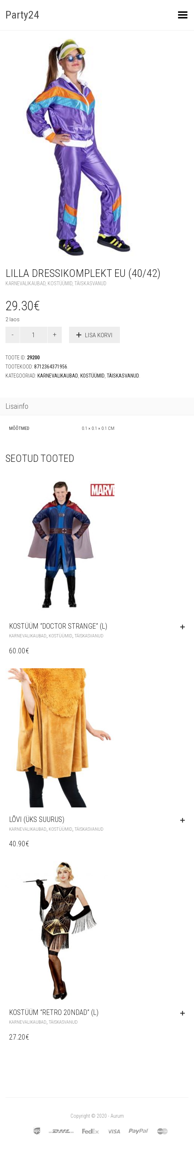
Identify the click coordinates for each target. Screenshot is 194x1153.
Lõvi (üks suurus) (36, 819)
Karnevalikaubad (25, 283)
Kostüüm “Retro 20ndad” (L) (53, 1012)
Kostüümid (60, 283)
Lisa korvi (99, 335)
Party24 (22, 14)
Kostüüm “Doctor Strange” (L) (58, 626)
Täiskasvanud (90, 283)
